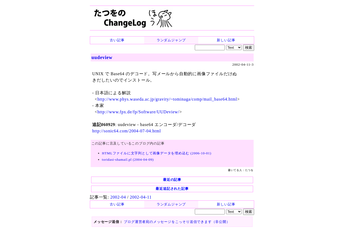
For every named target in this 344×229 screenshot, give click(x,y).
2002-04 (118, 197)
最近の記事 (172, 180)
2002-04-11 (141, 197)
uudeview (101, 57)
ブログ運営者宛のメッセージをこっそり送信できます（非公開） (177, 222)
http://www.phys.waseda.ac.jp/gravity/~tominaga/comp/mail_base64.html (167, 99)
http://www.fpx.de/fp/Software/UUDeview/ (138, 112)
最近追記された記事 (172, 189)
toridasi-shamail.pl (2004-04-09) (128, 159)
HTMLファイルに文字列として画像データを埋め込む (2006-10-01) (156, 153)
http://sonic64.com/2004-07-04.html (126, 131)
